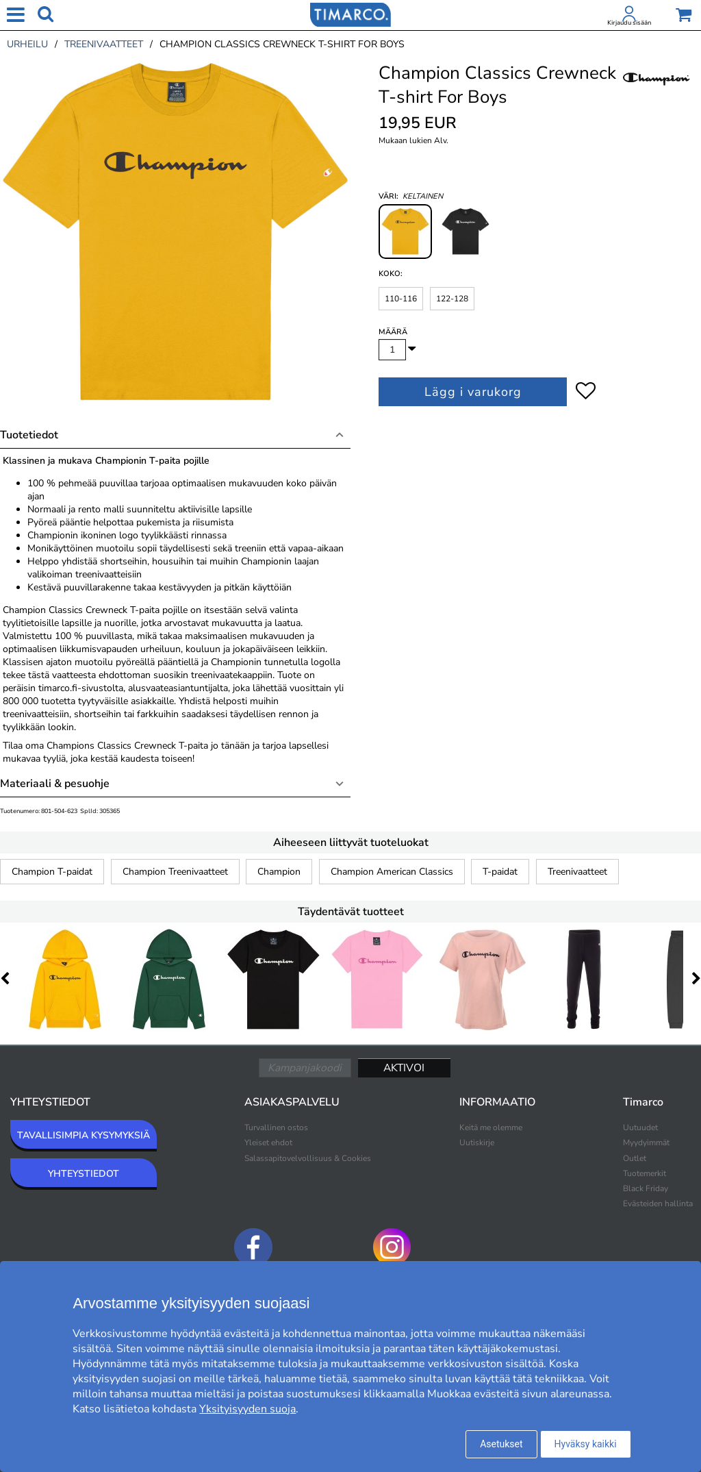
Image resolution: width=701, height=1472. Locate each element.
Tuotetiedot (29, 434)
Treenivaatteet (577, 871)
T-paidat (500, 871)
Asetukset (501, 1443)
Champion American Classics (392, 871)
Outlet (634, 1158)
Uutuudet (640, 1127)
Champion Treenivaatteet (175, 871)
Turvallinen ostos (276, 1127)
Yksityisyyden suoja (247, 1409)
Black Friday (645, 1188)
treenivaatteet (103, 44)
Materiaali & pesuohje (55, 783)
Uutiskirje (476, 1142)
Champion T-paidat (52, 871)
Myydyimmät (646, 1142)
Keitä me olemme (490, 1127)
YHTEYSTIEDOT (83, 1173)
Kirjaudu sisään (629, 22)
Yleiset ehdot (268, 1142)
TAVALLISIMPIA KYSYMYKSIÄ (83, 1135)
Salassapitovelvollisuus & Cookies (307, 1158)
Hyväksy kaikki (586, 1443)
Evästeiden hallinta (658, 1203)
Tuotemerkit (644, 1173)
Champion (279, 871)
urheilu (27, 44)
